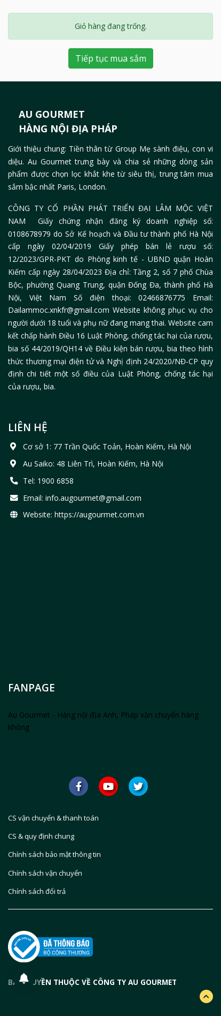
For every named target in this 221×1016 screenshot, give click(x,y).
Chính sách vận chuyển (45, 873)
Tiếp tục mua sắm (110, 58)
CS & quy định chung (41, 836)
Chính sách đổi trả (37, 891)
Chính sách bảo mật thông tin (54, 854)
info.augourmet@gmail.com (93, 498)
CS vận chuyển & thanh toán (53, 818)
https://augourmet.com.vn (99, 514)
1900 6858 (55, 481)
